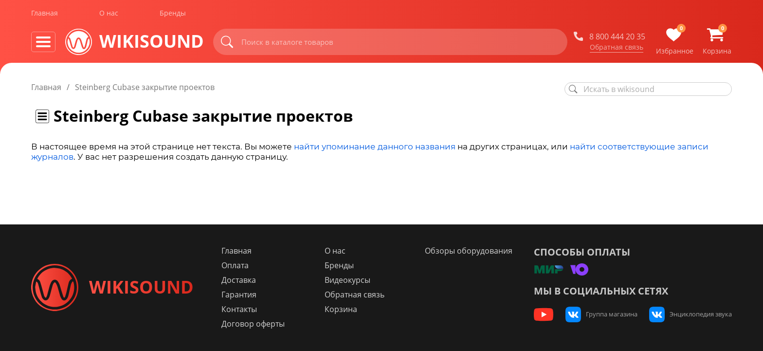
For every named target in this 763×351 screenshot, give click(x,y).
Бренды (173, 13)
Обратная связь (616, 48)
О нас (108, 13)
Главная (44, 13)
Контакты (240, 309)
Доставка (239, 280)
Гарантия (239, 294)
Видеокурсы (348, 280)
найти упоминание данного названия (374, 146)
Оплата (236, 265)
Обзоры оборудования (469, 250)
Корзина (342, 309)
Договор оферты (254, 323)
